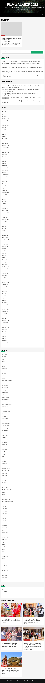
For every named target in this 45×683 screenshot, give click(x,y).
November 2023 (5, 174)
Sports (3, 558)
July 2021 (4, 224)
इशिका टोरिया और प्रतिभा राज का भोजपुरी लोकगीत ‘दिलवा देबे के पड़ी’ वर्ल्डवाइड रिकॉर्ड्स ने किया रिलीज (21, 61)
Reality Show (4, 539)
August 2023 (4, 181)
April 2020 (4, 257)
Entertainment (5, 418)
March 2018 (4, 302)
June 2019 (4, 280)
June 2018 (4, 295)
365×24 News (5, 356)
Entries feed (4, 591)
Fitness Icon (4, 439)
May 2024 (4, 161)
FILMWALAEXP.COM (22, 5)
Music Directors (5, 504)
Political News (5, 532)
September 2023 (5, 179)
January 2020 (5, 264)
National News (5, 508)
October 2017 (5, 313)
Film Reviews (5, 435)
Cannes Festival (5, 397)
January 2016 (5, 345)
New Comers (5, 515)
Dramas (3, 409)
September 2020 (5, 246)
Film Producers (5, 432)
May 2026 (4, 111)
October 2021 (5, 217)
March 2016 (4, 340)
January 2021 (5, 237)
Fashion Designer (5, 428)
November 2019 (5, 268)
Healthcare (4, 449)
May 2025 (4, 134)
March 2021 (4, 232)
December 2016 (5, 320)
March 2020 (4, 259)
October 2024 (5, 149)
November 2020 (5, 241)
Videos (3, 572)
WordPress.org (5, 596)
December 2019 (5, 266)
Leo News (4, 482)
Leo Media (4, 480)
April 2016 (4, 338)
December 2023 (5, 172)
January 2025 (5, 143)
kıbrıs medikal (5, 101)
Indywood (4, 461)
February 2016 (5, 342)
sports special (5, 561)
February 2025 (5, 141)
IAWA (3, 456)
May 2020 (4, 255)
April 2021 (4, 230)
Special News (5, 556)
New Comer (4, 513)
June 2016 (4, 333)
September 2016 (5, 327)
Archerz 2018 (5, 368)
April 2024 (4, 163)
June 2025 (4, 132)
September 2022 (5, 192)
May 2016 (4, 336)
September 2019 (5, 273)
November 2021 (5, 215)
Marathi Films (5, 487)
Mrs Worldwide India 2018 (8, 501)
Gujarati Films (5, 444)
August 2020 (4, 248)
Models (3, 494)
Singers (3, 549)
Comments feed (5, 593)
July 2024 (4, 156)
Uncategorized (5, 570)
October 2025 (5, 123)
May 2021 (4, 228)
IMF (3, 458)
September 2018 (5, 289)
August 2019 (4, 275)
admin (9, 41)
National (4, 506)
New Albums (4, 511)
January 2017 (5, 318)
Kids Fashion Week (6, 470)
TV (2, 568)
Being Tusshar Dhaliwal (7, 382)
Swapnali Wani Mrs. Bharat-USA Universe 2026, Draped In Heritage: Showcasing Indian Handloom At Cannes (21, 75)
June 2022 (4, 199)
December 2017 (5, 309)
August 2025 (4, 127)
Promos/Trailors (5, 537)
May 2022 (4, 201)
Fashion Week (5, 430)
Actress (3, 363)
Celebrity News (5, 399)
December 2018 (5, 282)
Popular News (5, 534)
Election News (5, 413)
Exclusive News (5, 425)
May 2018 (4, 298)
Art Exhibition (5, 371)
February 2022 (5, 208)
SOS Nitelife (4, 553)
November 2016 (5, 322)
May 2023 (4, 188)
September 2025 (5, 125)
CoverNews (27, 680)
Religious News (5, 542)
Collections (4, 401)
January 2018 (5, 307)
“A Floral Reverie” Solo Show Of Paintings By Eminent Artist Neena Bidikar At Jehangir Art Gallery (22, 64)
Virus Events (4, 575)
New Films (4, 520)
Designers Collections (6, 404)
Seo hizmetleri (5, 97)
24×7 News (4, 354)
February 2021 (5, 235)
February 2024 (5, 167)
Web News (4, 577)
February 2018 (5, 304)
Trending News (5, 565)
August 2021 (4, 221)
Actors (3, 35)
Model (3, 492)
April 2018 (4, 300)
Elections (4, 416)
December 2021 (5, 212)
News (3, 523)
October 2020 (5, 244)
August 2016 (4, 329)
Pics (3, 530)
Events (3, 420)
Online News (4, 525)
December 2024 (5, 145)
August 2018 (4, 291)
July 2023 (4, 183)
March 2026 (4, 116)
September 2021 (5, 219)
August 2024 (4, 154)
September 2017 (5, 315)
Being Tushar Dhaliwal (7, 380)
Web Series (4, 580)
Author (3, 375)
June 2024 (4, 158)
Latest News (4, 477)
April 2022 (4, 203)
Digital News (5, 406)
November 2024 (5, 147)
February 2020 (5, 262)
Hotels (3, 454)
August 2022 (4, 194)
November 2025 (5, 120)
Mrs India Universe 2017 (7, 496)
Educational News (6, 411)
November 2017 (5, 311)
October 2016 (5, 324)
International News (6, 463)
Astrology (4, 373)
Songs (3, 551)
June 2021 (4, 226)
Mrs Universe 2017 (6, 499)
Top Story (4, 563)
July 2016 (4, 331)
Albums (3, 366)
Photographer (5, 527)
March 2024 (4, 165)
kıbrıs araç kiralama (6, 85)
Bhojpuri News (5, 387)
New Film (4, 518)
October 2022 (5, 190)
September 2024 (5, 152)
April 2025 (4, 136)
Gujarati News (5, 447)
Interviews (4, 466)
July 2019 (4, 277)
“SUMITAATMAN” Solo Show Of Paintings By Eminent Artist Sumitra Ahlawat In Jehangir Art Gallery (22, 68)
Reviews (3, 544)
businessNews (5, 394)
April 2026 (4, 114)
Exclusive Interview (6, 423)
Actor (3, 359)
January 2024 (5, 170)
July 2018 (4, 293)
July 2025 (4, 129)
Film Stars (4, 437)
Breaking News (5, 390)
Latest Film (4, 473)
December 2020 (5, 239)
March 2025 (4, 138)
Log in (3, 589)
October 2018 (5, 286)
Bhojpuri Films (5, 385)
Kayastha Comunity (6, 468)
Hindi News (4, 451)
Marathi (3, 485)
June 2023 (4, 185)
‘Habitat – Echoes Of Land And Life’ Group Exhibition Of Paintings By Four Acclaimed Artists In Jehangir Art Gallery (22, 71)
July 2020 (4, 250)
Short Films (4, 546)
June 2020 (4, 253)
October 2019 (5, 271)
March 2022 (4, 206)
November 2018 (5, 284)
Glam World (4, 442)
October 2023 (5, 176)
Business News (5, 392)
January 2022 (5, 210)
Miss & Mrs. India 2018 (7, 489)
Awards (3, 378)
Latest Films (4, 475)
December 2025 (5, 118)
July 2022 (4, 197)
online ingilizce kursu (6, 89)
